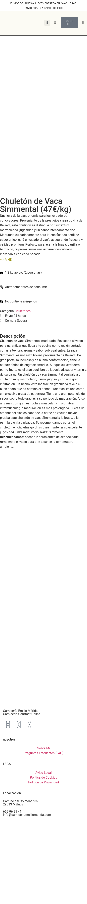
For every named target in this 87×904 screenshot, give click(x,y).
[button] (83, 22)
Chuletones (23, 311)
